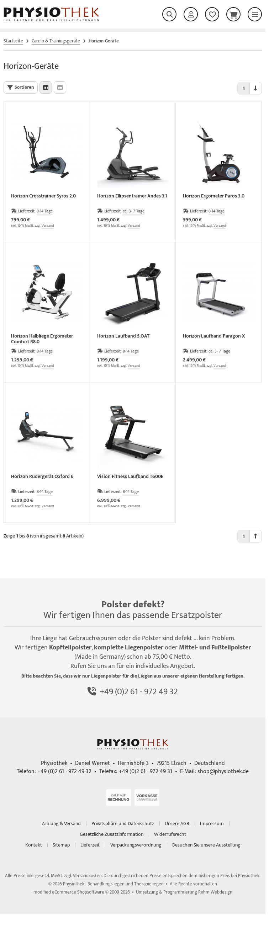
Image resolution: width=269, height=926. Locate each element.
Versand (48, 225)
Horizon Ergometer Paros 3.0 (213, 196)
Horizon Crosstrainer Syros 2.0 (43, 196)
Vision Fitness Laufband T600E (130, 477)
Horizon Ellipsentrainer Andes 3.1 (132, 196)
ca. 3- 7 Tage (133, 211)
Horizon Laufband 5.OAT (123, 336)
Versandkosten (87, 876)
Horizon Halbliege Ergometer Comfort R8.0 (42, 339)
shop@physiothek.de (223, 771)
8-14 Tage (45, 211)
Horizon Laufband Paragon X (214, 336)
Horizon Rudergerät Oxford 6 (42, 477)
